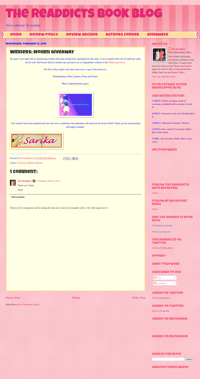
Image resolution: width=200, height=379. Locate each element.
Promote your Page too (161, 232)
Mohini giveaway (116, 62)
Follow (155, 193)
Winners (38, 163)
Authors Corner (122, 35)
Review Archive (82, 35)
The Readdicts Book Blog (84, 14)
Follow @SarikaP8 (160, 311)
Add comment (18, 197)
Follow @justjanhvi (161, 298)
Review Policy (44, 35)
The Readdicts (25, 181)
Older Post (139, 297)
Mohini (30, 163)
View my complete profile (163, 76)
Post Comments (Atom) (28, 304)
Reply (20, 190)
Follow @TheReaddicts (162, 248)
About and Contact (182, 66)
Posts (157, 278)
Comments (160, 283)
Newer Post (13, 297)
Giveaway (21, 163)
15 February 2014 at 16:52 (48, 181)
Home (16, 35)
